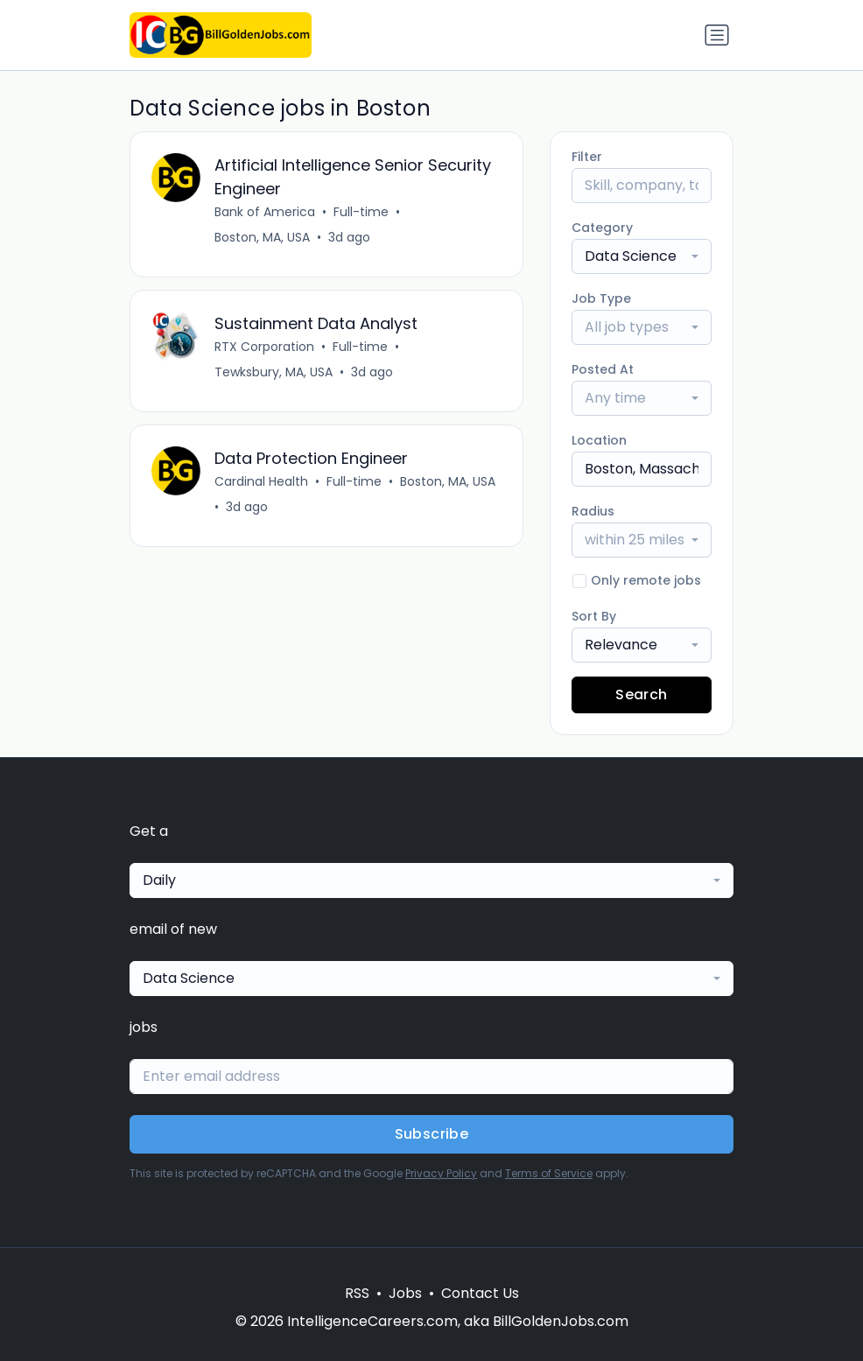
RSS (357, 1293)
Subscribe (432, 1134)
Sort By (594, 616)
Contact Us (480, 1293)
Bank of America (264, 212)
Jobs (405, 1293)
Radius (593, 511)
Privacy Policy (441, 1173)
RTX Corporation (264, 346)
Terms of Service (549, 1173)
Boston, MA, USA (262, 237)
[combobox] (642, 256)
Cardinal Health (261, 481)
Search (641, 694)
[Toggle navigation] (716, 35)
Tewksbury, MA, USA (273, 372)
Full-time (361, 212)
